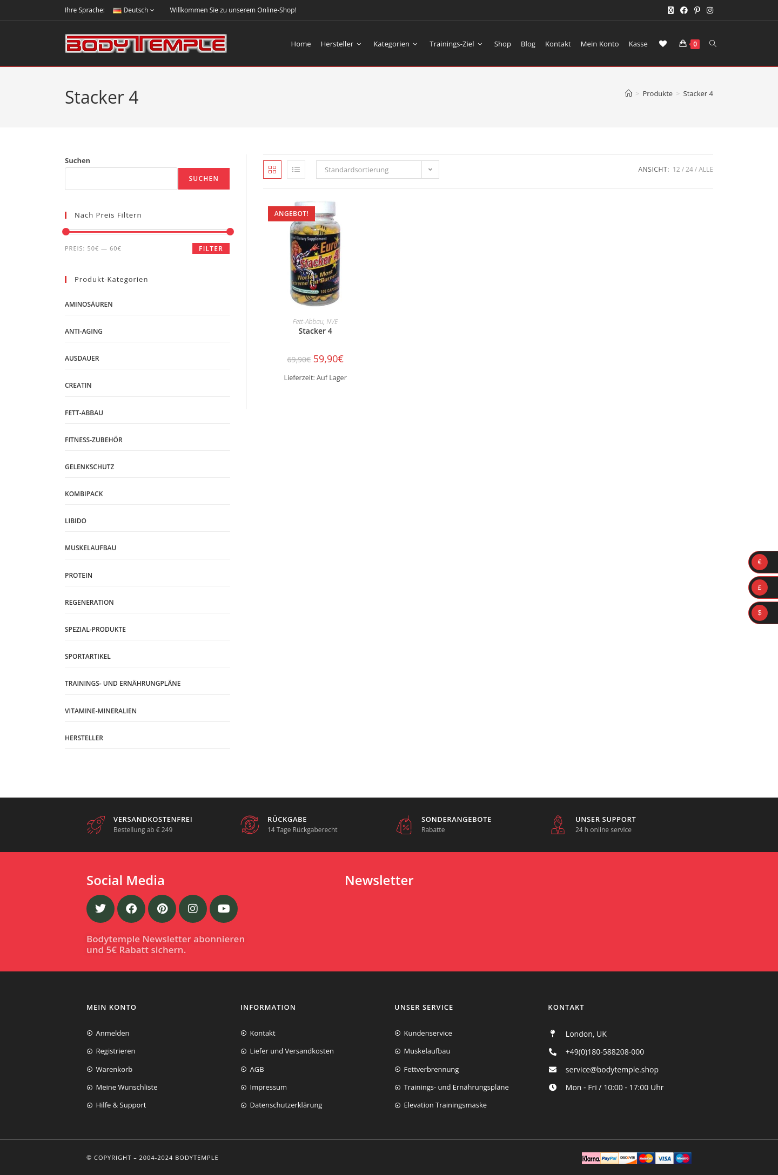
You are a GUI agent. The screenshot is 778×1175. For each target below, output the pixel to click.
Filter (211, 248)
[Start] (628, 93)
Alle (706, 169)
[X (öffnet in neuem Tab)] (671, 10)
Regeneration (89, 602)
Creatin (78, 385)
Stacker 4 (698, 93)
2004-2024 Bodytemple (179, 1157)
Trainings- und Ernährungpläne (122, 683)
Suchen (77, 160)
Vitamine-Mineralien (101, 710)
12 (676, 169)
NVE (332, 321)
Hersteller (84, 737)
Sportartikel (88, 656)
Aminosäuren (89, 304)
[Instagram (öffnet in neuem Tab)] (708, 10)
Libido (75, 520)
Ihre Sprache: (85, 10)
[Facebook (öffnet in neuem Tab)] (684, 10)
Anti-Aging (84, 331)
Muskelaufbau (90, 547)
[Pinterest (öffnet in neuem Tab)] (697, 10)
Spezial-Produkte (95, 629)
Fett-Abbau (308, 321)
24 (689, 169)
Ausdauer (82, 358)
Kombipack (84, 493)
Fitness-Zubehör (94, 439)
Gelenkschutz (90, 466)
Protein (78, 575)
